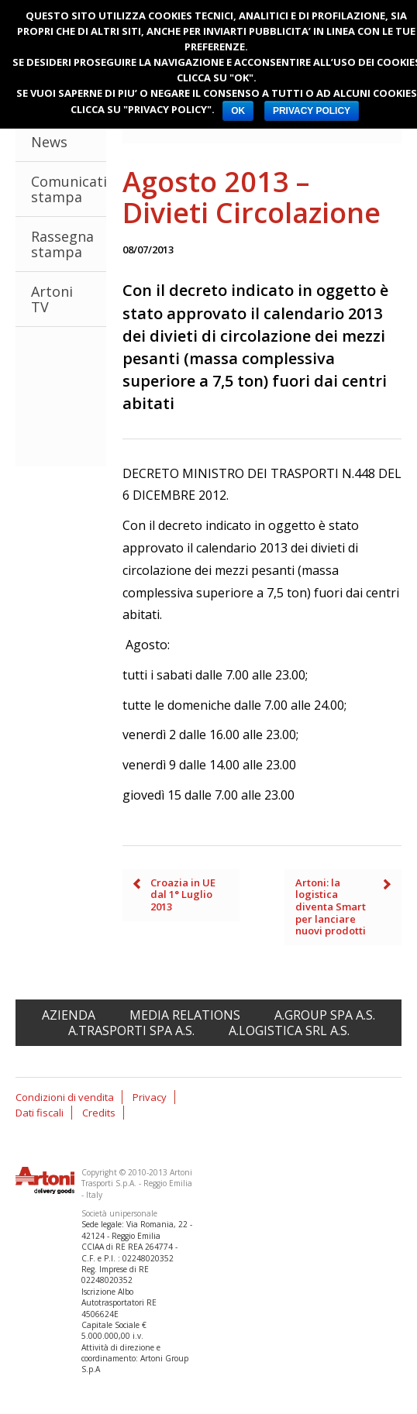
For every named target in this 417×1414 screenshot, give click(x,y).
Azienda (68, 1015)
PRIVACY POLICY (311, 110)
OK (238, 110)
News (49, 141)
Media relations (184, 1015)
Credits (98, 1113)
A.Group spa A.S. (324, 1015)
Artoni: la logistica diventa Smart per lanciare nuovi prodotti (330, 907)
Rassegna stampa (62, 244)
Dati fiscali (40, 1113)
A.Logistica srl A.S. (289, 1030)
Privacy (150, 1097)
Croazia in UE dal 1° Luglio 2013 (182, 894)
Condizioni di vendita (65, 1097)
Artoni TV (52, 299)
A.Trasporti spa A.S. (131, 1030)
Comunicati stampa (68, 189)
